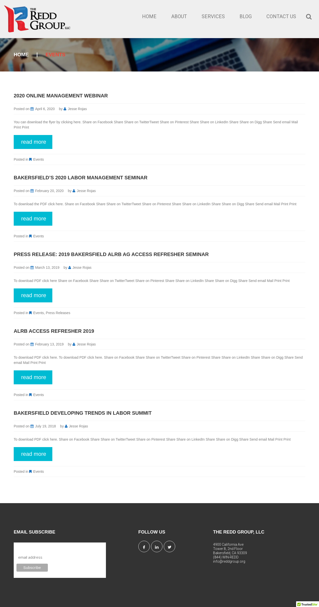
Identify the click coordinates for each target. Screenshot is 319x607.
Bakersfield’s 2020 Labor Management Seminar (81, 177)
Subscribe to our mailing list (43, 547)
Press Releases (58, 313)
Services (213, 16)
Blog (245, 16)
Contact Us (281, 16)
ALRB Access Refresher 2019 (54, 331)
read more (33, 142)
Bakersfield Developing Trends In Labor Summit (83, 413)
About (179, 16)
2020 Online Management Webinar (61, 95)
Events (38, 159)
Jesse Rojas (77, 109)
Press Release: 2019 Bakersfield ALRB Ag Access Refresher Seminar (111, 254)
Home (149, 16)
